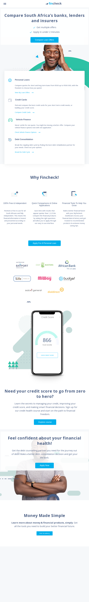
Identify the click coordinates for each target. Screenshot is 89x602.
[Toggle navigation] (4, 4)
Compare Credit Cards (25, 112)
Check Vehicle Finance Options (28, 132)
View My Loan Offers (24, 92)
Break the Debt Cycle (24, 152)
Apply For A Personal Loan (44, 243)
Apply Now (44, 465)
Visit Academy (44, 533)
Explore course (45, 422)
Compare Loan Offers (44, 40)
